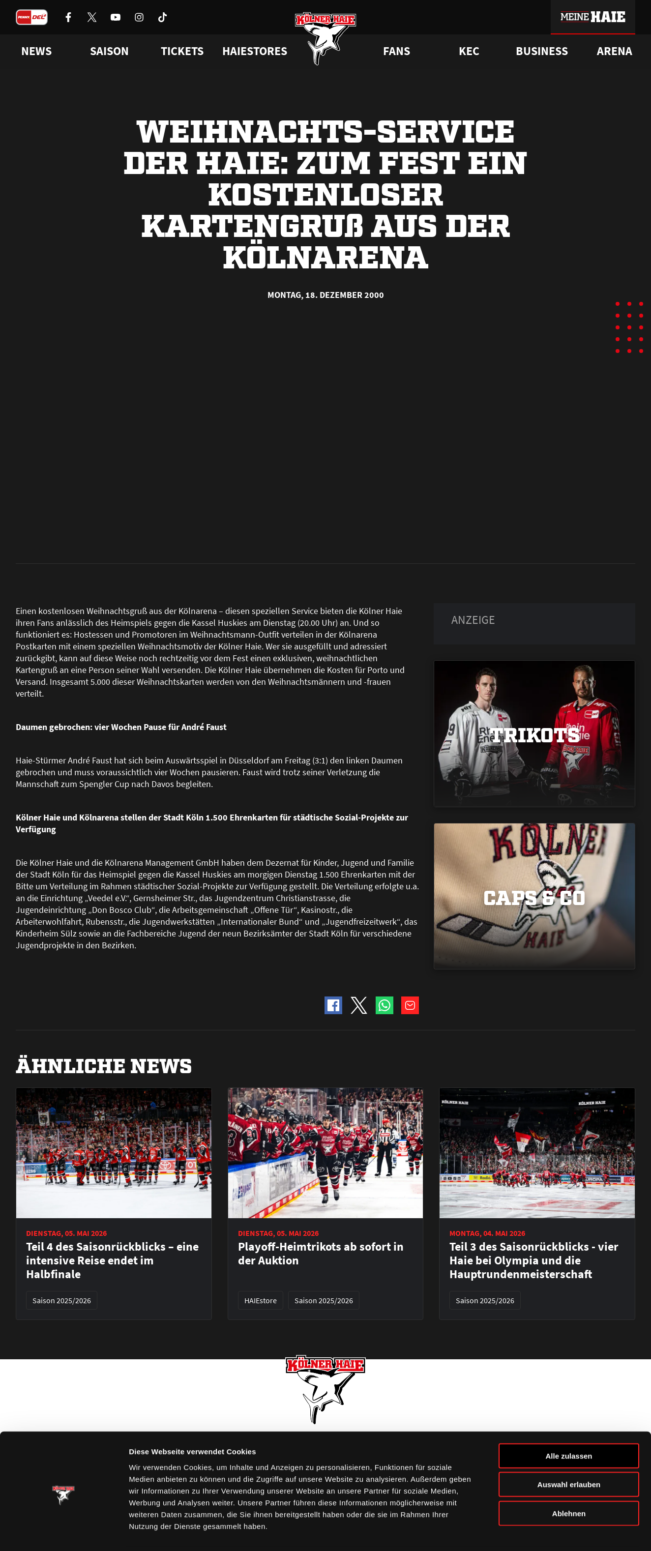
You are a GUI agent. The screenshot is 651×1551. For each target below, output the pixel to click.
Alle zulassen (568, 1421)
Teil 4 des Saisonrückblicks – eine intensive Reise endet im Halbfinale (112, 1043)
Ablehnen (569, 1479)
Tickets (182, 51)
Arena (614, 51)
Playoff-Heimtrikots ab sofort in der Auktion (321, 1036)
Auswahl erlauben (568, 1450)
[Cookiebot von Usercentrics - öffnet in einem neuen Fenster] (64, 1531)
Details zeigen (523, 1531)
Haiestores (254, 51)
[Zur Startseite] (325, 40)
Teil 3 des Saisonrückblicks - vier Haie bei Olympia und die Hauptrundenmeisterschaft (534, 1043)
